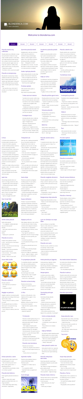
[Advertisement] (11, 113)
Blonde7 (70, 44)
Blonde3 (32, 44)
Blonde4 (41, 44)
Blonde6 (60, 44)
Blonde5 (51, 44)
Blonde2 (22, 44)
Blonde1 (13, 44)
